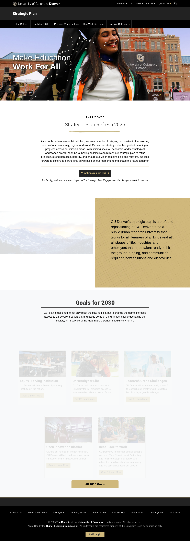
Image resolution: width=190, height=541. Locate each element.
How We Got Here (119, 24)
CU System (59, 512)
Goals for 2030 (42, 24)
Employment (156, 512)
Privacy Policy (78, 512)
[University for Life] (95, 378)
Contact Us (16, 512)
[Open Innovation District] (68, 447)
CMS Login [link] (95, 534)
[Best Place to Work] (121, 447)
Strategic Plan (25, 13)
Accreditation (137, 512)
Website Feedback (37, 512)
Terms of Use (99, 512)
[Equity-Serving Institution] (42, 378)
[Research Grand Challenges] (147, 378)
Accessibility (118, 512)
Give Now (175, 512)
